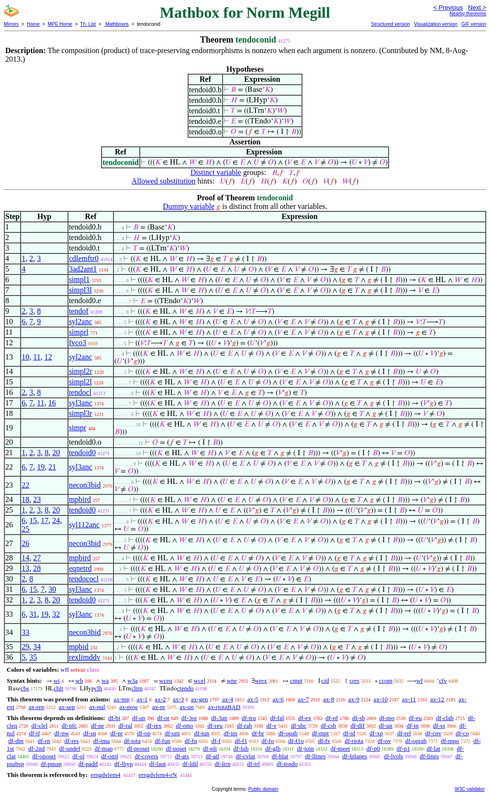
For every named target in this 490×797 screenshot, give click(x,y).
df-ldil (190, 763)
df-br (258, 733)
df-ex (304, 717)
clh (98, 688)
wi (57, 680)
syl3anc (80, 403)
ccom (385, 680)
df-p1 (403, 748)
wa (105, 680)
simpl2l (80, 382)
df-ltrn (223, 763)
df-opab (288, 733)
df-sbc (299, 725)
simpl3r (80, 413)
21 (52, 467)
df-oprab (416, 740)
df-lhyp (123, 763)
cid (325, 680)
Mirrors (11, 24)
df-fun (162, 740)
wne (232, 680)
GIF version (473, 24)
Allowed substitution (164, 181)
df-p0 (373, 748)
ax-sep (67, 706)
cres (354, 680)
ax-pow (128, 706)
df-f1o (296, 740)
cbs (25, 688)
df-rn (44, 740)
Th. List (88, 24)
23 (37, 499)
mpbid (79, 647)
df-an (138, 717)
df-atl (212, 756)
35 (33, 657)
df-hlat (280, 756)
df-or (163, 717)
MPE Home (60, 24)
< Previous (448, 7)
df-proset (138, 748)
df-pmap (51, 763)
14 (25, 558)
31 (33, 614)
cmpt (296, 680)
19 (41, 467)
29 (25, 647)
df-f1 (241, 740)
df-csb (328, 725)
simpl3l (80, 290)
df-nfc (69, 725)
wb (79, 680)
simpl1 (79, 279)
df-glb (272, 748)
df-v (271, 725)
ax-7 (303, 699)
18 (25, 499)
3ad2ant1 (83, 269)
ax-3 (178, 699)
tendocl (80, 392)
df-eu (415, 717)
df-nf (331, 717)
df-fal (277, 717)
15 (33, 520)
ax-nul (97, 706)
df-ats (182, 756)
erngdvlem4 (105, 774)
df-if (34, 733)
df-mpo (450, 740)
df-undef (69, 748)
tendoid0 (82, 452)
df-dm (15, 740)
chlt (58, 688)
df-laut (157, 763)
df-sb (358, 717)
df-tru (249, 717)
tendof (79, 311)
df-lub (241, 748)
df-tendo (287, 763)
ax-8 (328, 699)
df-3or (189, 717)
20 (56, 452)
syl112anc (84, 525)
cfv (443, 680)
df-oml (109, 756)
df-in (413, 725)
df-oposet (44, 756)
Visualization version (435, 24)
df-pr (117, 733)
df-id (349, 733)
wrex (261, 680)
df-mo (386, 717)
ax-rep (37, 706)
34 (37, 647)
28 (37, 568)
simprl (79, 332)
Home (33, 24)
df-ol (78, 756)
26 (25, 543)
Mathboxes (116, 24)
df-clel (39, 725)
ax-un (186, 706)
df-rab (244, 725)
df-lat (433, 748)
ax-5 (252, 699)
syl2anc (80, 321)
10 (25, 357)
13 (25, 568)
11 (36, 357)
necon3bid (85, 485)
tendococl (84, 579)
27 (37, 558)
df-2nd (36, 748)
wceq (165, 680)
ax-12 (437, 699)
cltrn (137, 688)
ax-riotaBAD (224, 706)
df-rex (154, 725)
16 (52, 403)
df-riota (354, 740)
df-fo (267, 740)
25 (25, 529)
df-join (305, 748)
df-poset (176, 748)
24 (56, 520)
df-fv (324, 740)
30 (52, 589)
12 (48, 357)
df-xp (376, 733)
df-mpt (320, 733)
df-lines (429, 756)
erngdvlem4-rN (158, 774)
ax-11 (409, 699)
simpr (77, 428)
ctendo (185, 688)
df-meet (340, 748)
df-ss (439, 725)
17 (44, 520)
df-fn (191, 740)
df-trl (253, 763)
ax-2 (160, 699)
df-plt (210, 748)
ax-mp (122, 699)
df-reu (215, 725)
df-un (385, 725)
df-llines (315, 756)
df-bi (114, 717)
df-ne (97, 725)
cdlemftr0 (84, 258)
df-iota (132, 740)
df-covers (146, 756)
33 (25, 632)
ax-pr (158, 706)
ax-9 (353, 699)
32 (56, 614)
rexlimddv (84, 657)
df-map (104, 748)
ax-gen (199, 699)
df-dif (357, 725)
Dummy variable (188, 206)
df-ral (125, 725)
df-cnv (433, 733)
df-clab (445, 717)
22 (25, 485)
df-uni (172, 733)
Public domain (263, 789)
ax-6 (278, 699)
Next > (477, 7)
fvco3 (77, 342)
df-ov (384, 740)
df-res (72, 740)
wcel (200, 680)
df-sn (89, 733)
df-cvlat (245, 756)
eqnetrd (80, 568)
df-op (143, 733)
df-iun (202, 733)
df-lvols (393, 756)
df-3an (219, 717)
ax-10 (381, 699)
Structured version (390, 24)
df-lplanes (354, 756)
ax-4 (227, 699)
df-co (462, 733)
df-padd (88, 763)
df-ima (101, 740)
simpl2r (80, 371)
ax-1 (142, 699)
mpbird (80, 499)
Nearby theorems (467, 13)
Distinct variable (215, 172)
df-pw (61, 733)
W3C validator (470, 789)
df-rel (404, 733)
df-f (216, 740)
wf (419, 680)
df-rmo (184, 725)
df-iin (230, 733)
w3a (132, 680)
